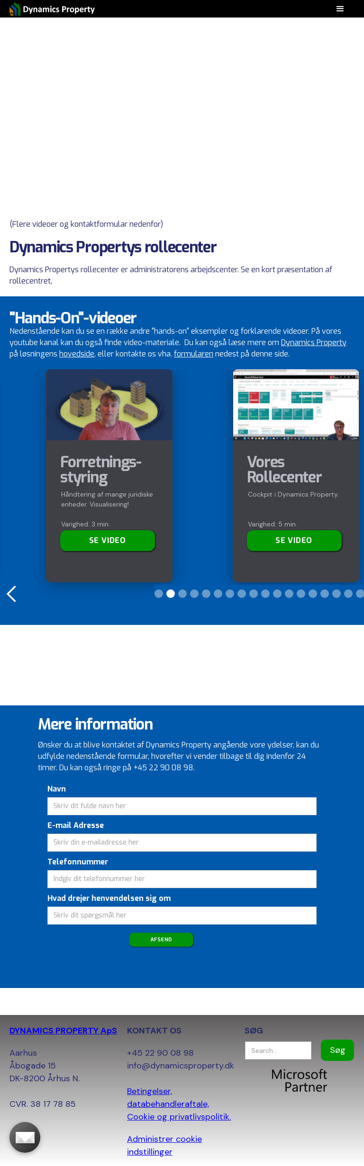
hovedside (76, 354)
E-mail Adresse (75, 825)
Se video (107, 540)
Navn (56, 789)
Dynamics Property (313, 342)
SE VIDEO (293, 540)
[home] (52, 9)
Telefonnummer (77, 862)
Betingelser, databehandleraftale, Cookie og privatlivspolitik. (179, 1104)
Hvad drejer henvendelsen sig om (109, 898)
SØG (254, 1030)
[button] (12, 594)
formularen (193, 354)
